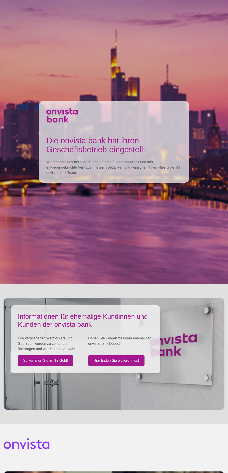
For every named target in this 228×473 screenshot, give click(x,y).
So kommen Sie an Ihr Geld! (45, 360)
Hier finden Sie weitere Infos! (116, 360)
